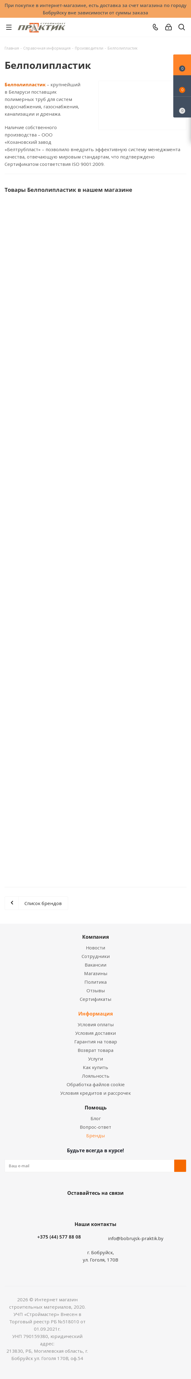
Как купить (95, 1067)
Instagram (102, 1207)
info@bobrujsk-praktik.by (135, 1238)
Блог (95, 1118)
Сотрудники (96, 956)
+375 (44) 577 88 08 (59, 1237)
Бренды (95, 1135)
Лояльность (95, 1076)
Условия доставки (95, 1033)
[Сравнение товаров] (182, 107)
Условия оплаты (96, 1024)
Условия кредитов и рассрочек (95, 1093)
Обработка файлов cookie (96, 1084)
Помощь (96, 1107)
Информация (95, 1013)
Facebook (86, 1207)
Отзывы (95, 990)
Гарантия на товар (95, 1041)
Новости (95, 948)
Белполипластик (25, 84)
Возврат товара (95, 1050)
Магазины (95, 973)
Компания (95, 937)
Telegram (117, 1207)
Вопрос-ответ (95, 1127)
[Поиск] (181, 28)
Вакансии (95, 965)
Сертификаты (95, 999)
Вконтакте (71, 1207)
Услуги (95, 1059)
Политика (95, 982)
